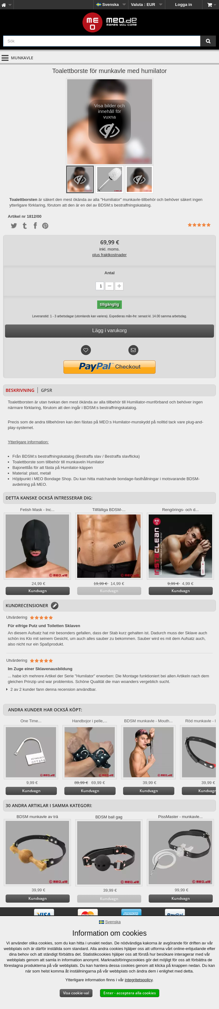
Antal (109, 273)
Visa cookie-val (76, 993)
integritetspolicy (138, 979)
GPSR (46, 390)
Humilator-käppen (77, 467)
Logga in (183, 4)
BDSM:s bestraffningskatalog (48, 456)
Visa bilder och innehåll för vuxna (109, 123)
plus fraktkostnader (109, 254)
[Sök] (208, 41)
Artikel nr (17, 216)
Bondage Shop (57, 478)
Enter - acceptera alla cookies (129, 993)
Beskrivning (20, 390)
